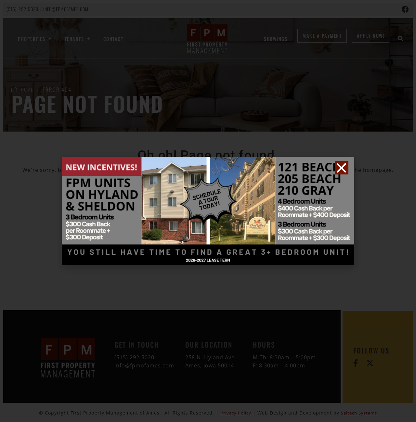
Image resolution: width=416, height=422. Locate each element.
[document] (208, 211)
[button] (341, 167)
